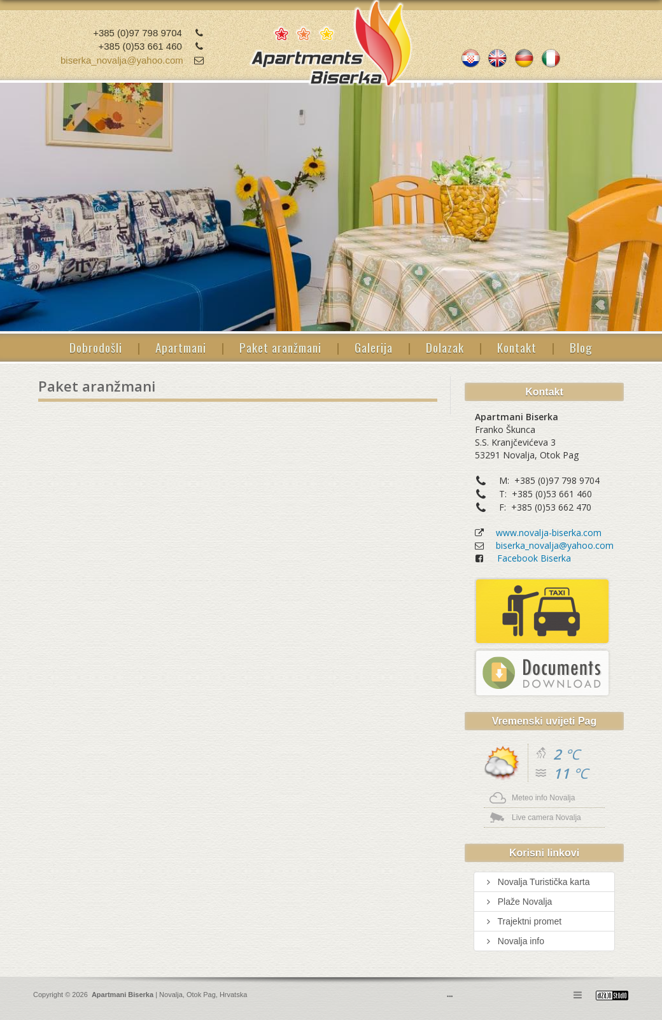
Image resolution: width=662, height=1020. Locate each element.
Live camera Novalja (546, 817)
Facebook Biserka (534, 558)
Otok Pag (201, 994)
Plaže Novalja (518, 901)
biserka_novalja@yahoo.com (121, 60)
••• (450, 996)
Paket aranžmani (280, 347)
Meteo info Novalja (543, 797)
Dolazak (445, 347)
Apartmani (180, 347)
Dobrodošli (95, 347)
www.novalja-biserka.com (549, 533)
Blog (581, 347)
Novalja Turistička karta (537, 882)
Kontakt (517, 347)
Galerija (374, 347)
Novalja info (514, 941)
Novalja (170, 994)
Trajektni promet (522, 921)
